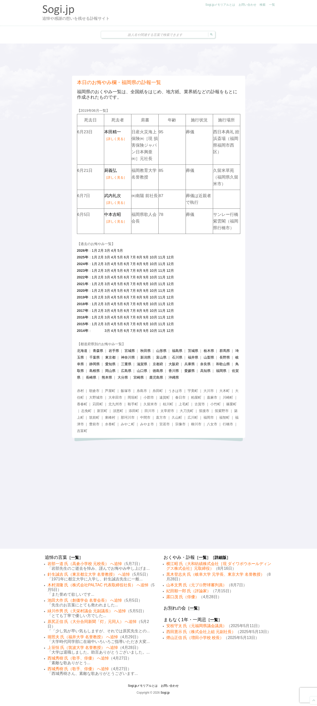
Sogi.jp (165, 692)
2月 (101, 250)
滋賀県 (142, 364)
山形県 (161, 351)
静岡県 (94, 364)
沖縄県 (174, 377)
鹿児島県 (156, 377)
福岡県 (221, 371)
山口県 (142, 371)
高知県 (205, 371)
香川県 (174, 371)
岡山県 (110, 371)
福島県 (177, 351)
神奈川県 (128, 357)
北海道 (82, 351)
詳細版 (220, 557)
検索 (263, 4)
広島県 (126, 371)
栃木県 (209, 351)
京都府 (158, 364)
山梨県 (209, 357)
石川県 (177, 357)
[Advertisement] (158, 59)
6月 (126, 257)
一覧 (272, 4)
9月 (146, 257)
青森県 (98, 351)
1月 (94, 250)
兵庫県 (189, 364)
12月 (170, 257)
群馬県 (224, 351)
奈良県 (205, 364)
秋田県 (145, 351)
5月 (120, 250)
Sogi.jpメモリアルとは (220, 4)
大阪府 (174, 364)
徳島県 (158, 371)
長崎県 (91, 377)
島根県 (94, 371)
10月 (153, 257)
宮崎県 (138, 377)
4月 (114, 250)
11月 (162, 257)
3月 (107, 250)
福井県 (193, 357)
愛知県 (110, 364)
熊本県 (107, 377)
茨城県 (193, 351)
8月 (139, 257)
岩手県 (114, 351)
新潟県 (145, 357)
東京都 (110, 357)
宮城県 (129, 351)
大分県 (123, 377)
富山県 (161, 357)
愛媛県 (189, 371)
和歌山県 (223, 364)
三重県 (126, 364)
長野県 (224, 357)
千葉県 (94, 357)
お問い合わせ (247, 4)
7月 (133, 257)
